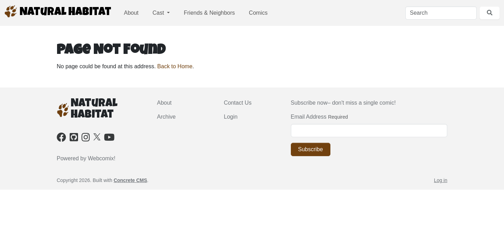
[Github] (74, 139)
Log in (440, 180)
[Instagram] (86, 139)
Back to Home (174, 66)
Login (231, 117)
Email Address (309, 117)
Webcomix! (101, 158)
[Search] (441, 13)
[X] (96, 136)
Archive (166, 117)
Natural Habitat (57, 12)
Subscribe (310, 149)
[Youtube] (109, 139)
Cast (159, 13)
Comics (258, 13)
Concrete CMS (130, 180)
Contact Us (238, 103)
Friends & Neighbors (209, 13)
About (131, 13)
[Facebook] (61, 139)
